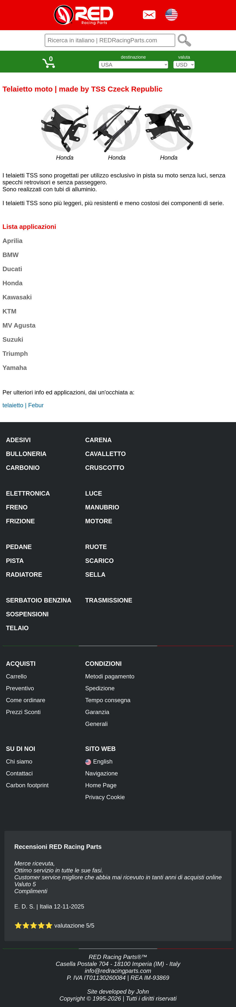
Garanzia (97, 712)
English (103, 761)
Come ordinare (25, 700)
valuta (184, 57)
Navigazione (101, 773)
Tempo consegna (108, 700)
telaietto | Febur (23, 405)
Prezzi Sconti (23, 712)
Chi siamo (19, 761)
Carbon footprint (27, 785)
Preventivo (20, 688)
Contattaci (19, 773)
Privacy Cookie (105, 797)
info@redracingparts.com (118, 970)
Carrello (16, 676)
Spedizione (100, 688)
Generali (96, 723)
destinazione (133, 57)
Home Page (101, 785)
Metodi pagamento (109, 676)
